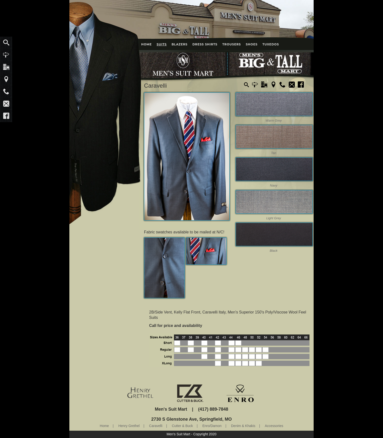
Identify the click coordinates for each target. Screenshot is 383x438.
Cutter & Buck (182, 426)
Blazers (179, 44)
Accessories (274, 426)
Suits (162, 44)
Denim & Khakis (243, 426)
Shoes (251, 44)
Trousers (231, 44)
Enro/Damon (212, 426)
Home (146, 44)
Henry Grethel (129, 426)
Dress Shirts (205, 44)
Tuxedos (270, 44)
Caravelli (155, 426)
